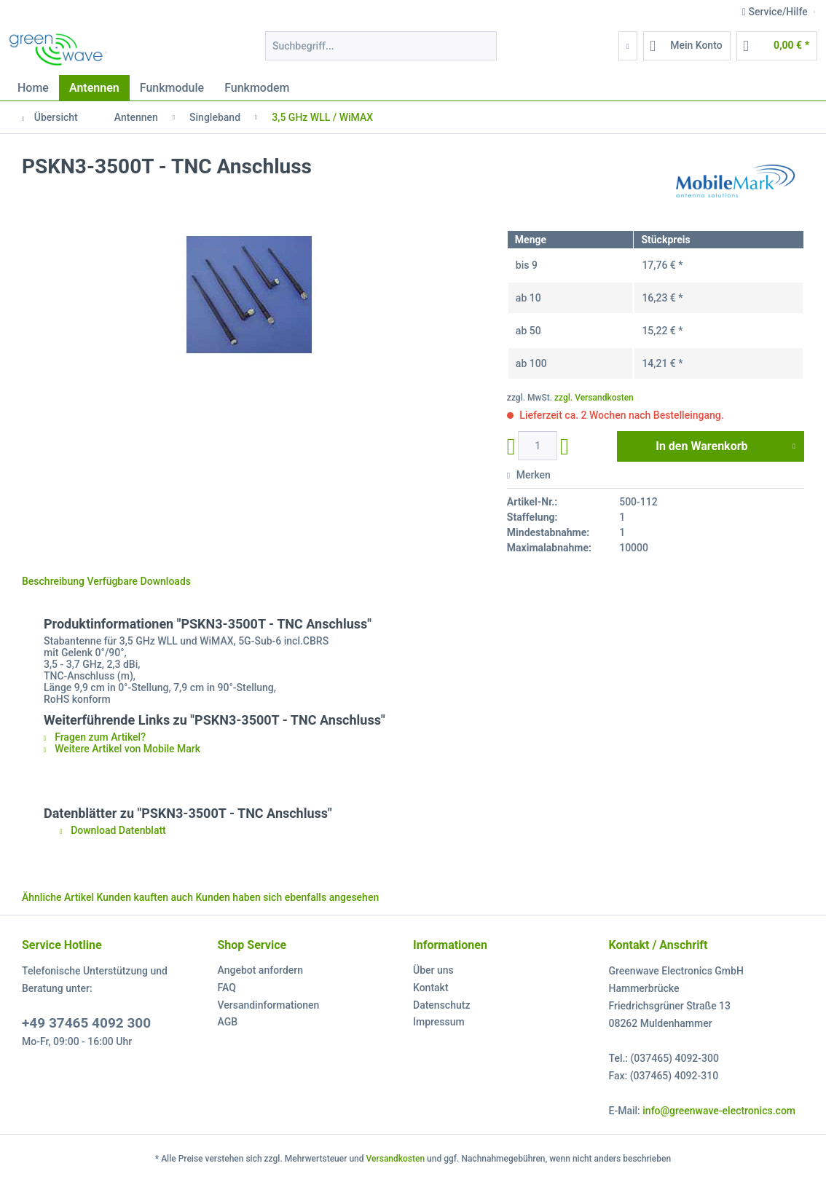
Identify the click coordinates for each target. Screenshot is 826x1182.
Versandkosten (395, 1159)
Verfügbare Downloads (139, 581)
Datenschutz (441, 1005)
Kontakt (431, 987)
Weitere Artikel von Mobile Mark (122, 748)
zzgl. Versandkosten (594, 398)
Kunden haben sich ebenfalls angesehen (287, 897)
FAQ (227, 987)
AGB (228, 1022)
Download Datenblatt (113, 830)
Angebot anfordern (261, 970)
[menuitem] (381, 51)
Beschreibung (53, 581)
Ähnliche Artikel (58, 897)
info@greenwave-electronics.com (718, 1110)
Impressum (439, 1022)
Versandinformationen (269, 1005)
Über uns (433, 970)
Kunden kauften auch (145, 897)
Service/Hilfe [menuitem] (776, 11)
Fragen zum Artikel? (95, 737)
